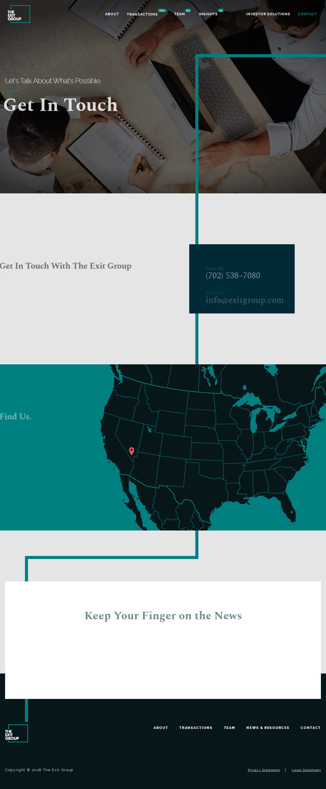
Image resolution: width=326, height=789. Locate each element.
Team (229, 728)
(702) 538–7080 (233, 282)
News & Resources (267, 728)
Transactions (195, 728)
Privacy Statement (264, 770)
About (161, 728)
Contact (311, 728)
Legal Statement (306, 770)
